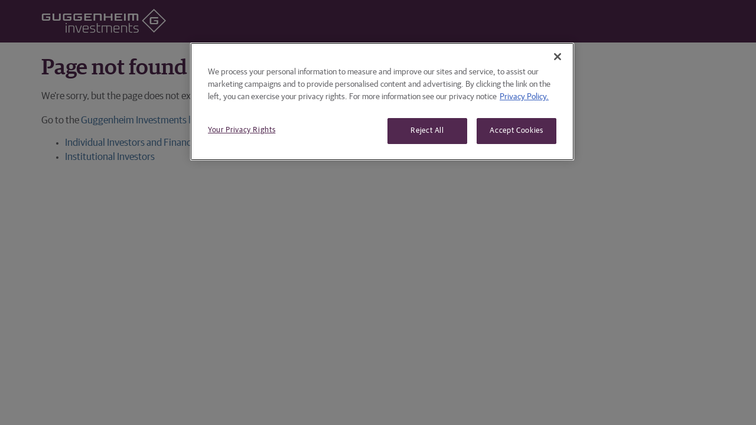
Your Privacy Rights (241, 130)
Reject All (427, 131)
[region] (382, 101)
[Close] (558, 57)
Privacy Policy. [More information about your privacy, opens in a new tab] (524, 97)
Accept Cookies (516, 131)
